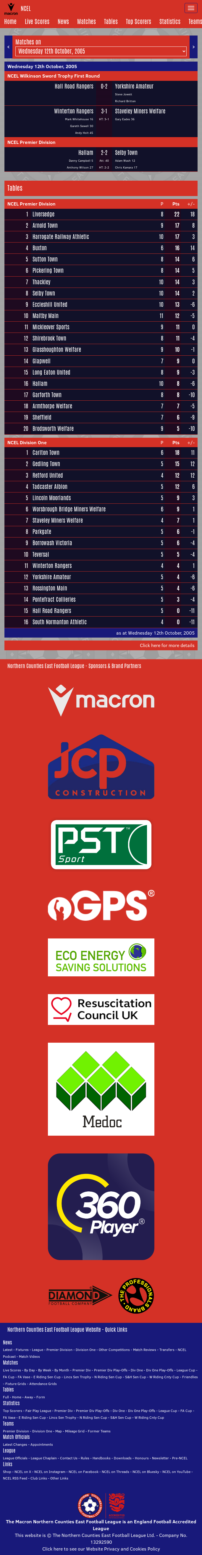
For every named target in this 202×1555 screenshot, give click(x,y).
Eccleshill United (50, 304)
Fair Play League (38, 1410)
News (63, 21)
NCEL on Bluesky (145, 1471)
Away (29, 1397)
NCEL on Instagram (49, 1471)
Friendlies (190, 1376)
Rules (85, 1458)
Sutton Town (45, 259)
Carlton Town (46, 452)
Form (40, 1397)
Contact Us (68, 1458)
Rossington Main (50, 588)
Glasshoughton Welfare (57, 349)
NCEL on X (22, 1471)
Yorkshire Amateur (134, 86)
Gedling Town (46, 464)
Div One (137, 1370)
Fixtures (22, 1349)
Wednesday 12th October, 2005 (42, 66)
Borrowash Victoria (52, 543)
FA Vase (24, 1376)
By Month (61, 1370)
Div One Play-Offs (159, 1370)
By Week (44, 1370)
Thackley (41, 282)
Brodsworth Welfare (53, 428)
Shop (7, 1471)
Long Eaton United (51, 372)
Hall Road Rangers (74, 86)
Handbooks (102, 1458)
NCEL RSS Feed (15, 1478)
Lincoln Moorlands (52, 498)
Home (10, 21)
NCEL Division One (27, 442)
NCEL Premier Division (31, 142)
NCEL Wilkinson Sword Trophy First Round (53, 76)
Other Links (59, 1478)
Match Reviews (144, 1349)
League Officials (15, 1458)
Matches (86, 21)
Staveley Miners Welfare (140, 111)
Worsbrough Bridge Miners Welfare (69, 509)
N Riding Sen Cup (108, 1376)
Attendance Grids (43, 1383)
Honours (142, 1458)
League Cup (186, 1370)
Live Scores (37, 21)
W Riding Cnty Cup (164, 1376)
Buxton (40, 248)
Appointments (41, 1444)
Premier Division (59, 1349)
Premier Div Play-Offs (110, 1370)
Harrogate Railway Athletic (61, 236)
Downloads (123, 1458)
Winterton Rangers (73, 111)
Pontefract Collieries (54, 599)
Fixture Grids (15, 1383)
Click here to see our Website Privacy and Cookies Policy (101, 1549)
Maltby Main (46, 316)
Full (6, 1397)
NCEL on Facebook (83, 1471)
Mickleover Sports (51, 327)
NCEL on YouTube (176, 1471)
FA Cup (8, 1376)
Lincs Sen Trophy (77, 1376)
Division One (86, 1349)
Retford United (48, 475)
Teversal (41, 554)
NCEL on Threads (115, 1471)
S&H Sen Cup (135, 1376)
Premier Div (81, 1370)
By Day (29, 1370)
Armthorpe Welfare (52, 406)
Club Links (38, 1478)
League (37, 1349)
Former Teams (99, 1431)
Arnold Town (45, 225)
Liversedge (43, 214)
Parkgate (42, 531)
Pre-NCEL (180, 1458)
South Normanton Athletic (60, 622)
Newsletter (160, 1458)
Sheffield (42, 417)
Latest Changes (15, 1444)
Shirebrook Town (49, 338)
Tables (111, 21)
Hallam (85, 153)
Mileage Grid (75, 1431)
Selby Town (126, 153)
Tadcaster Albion (50, 486)
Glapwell (42, 361)
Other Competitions (114, 1349)
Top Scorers (138, 21)
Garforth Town (47, 395)
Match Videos (29, 1356)
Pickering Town (48, 270)
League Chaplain (44, 1458)
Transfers (166, 1349)
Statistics (169, 21)
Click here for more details (167, 645)
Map (58, 1431)
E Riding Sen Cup (47, 1376)
